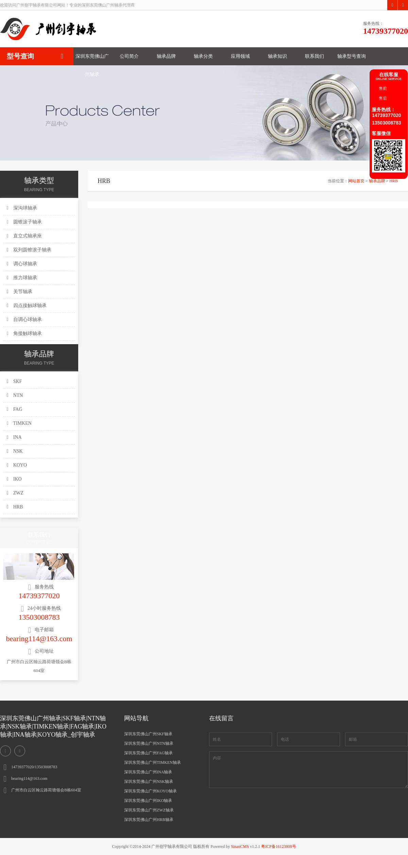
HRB (15, 506)
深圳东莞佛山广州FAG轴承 (148, 753)
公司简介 (129, 56)
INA (14, 437)
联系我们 (314, 56)
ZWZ (15, 493)
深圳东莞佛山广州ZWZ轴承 (149, 810)
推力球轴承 (22, 277)
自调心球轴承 (24, 319)
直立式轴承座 (24, 235)
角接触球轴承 (24, 333)
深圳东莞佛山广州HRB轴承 (148, 819)
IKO (14, 479)
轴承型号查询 (351, 56)
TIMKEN (19, 423)
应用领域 (240, 56)
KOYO (17, 465)
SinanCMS (240, 846)
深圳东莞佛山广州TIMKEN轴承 (152, 762)
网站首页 (356, 181)
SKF (14, 381)
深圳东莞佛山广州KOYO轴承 (150, 791)
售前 (383, 88)
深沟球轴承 (22, 208)
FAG (14, 409)
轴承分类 (203, 56)
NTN (15, 395)
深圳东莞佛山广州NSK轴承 (148, 781)
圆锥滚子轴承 (24, 221)
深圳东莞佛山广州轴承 (92, 59)
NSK (15, 451)
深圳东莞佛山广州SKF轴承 (148, 734)
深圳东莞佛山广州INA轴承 (148, 772)
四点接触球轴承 (27, 305)
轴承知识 (277, 56)
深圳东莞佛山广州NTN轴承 (148, 743)
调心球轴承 (22, 263)
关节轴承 (19, 291)
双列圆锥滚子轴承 (29, 249)
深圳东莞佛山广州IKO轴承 (148, 800)
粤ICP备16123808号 (278, 846)
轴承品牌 (166, 56)
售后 (383, 98)
